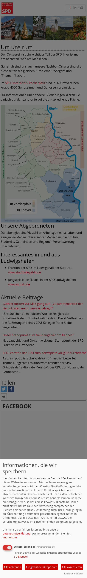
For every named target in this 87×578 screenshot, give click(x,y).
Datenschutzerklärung (16, 533)
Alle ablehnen (12, 567)
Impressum (10, 537)
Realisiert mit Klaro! (73, 573)
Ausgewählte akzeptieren (41, 567)
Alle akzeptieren (72, 567)
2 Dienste (21, 556)
